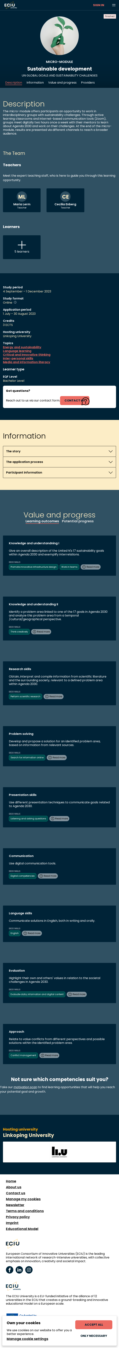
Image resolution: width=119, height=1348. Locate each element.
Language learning (17, 351)
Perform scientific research (25, 696)
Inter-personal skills (18, 358)
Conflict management (23, 1055)
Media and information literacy (26, 362)
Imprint (12, 1223)
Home (11, 1181)
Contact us (15, 1193)
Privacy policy (18, 1217)
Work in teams (69, 566)
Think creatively (19, 631)
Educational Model (22, 1229)
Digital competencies (23, 875)
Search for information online (27, 757)
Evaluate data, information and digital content (37, 994)
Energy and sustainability (22, 347)
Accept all (94, 1324)
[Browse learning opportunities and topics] (113, 5)
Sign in (98, 5)
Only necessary (93, 1336)
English (15, 933)
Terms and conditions (25, 1211)
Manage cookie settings (27, 1339)
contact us (75, 400)
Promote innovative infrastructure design (34, 566)
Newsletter (15, 1205)
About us (13, 1187)
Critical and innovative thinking (26, 355)
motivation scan (25, 1087)
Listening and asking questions (28, 818)
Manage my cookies (23, 1199)
